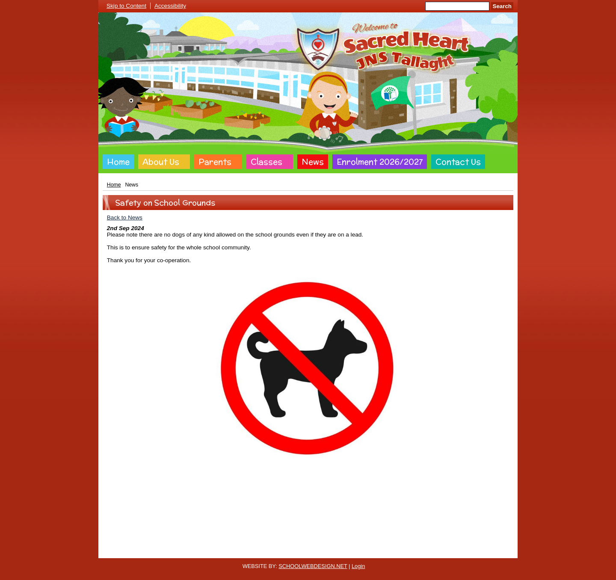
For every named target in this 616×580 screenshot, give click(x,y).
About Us (160, 161)
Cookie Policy (218, 551)
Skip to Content (126, 6)
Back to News (124, 217)
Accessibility (170, 6)
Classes (266, 161)
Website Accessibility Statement (340, 551)
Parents (214, 161)
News (313, 161)
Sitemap (396, 551)
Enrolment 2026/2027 (380, 161)
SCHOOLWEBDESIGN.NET (312, 566)
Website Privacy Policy (268, 551)
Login (358, 566)
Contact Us (458, 161)
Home (118, 161)
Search (502, 6)
